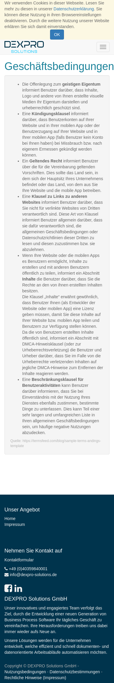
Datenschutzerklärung (74, 8)
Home (9, 518)
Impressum (14, 524)
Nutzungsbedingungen (25, 671)
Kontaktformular (19, 560)
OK (57, 34)
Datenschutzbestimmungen (75, 671)
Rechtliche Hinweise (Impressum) (35, 677)
